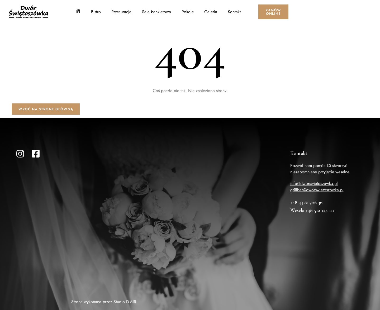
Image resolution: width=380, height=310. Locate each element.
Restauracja (121, 12)
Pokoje (188, 12)
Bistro (96, 12)
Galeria (210, 12)
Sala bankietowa (156, 12)
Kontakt (234, 12)
